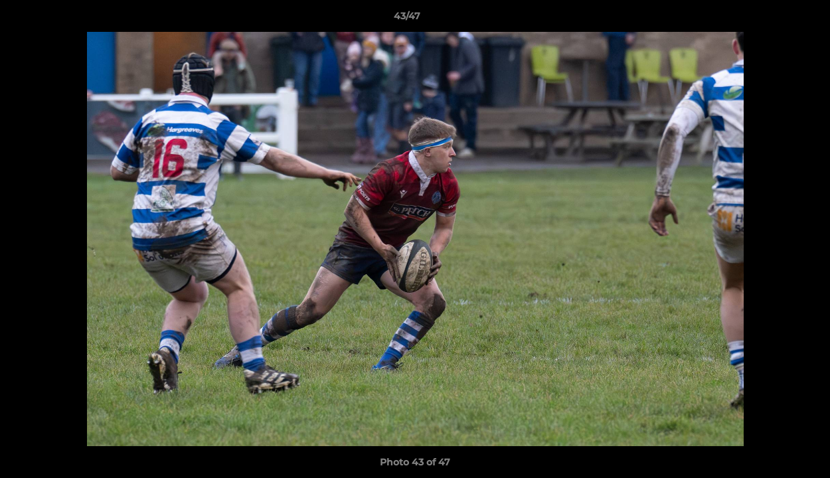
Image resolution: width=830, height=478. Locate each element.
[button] (774, 19)
